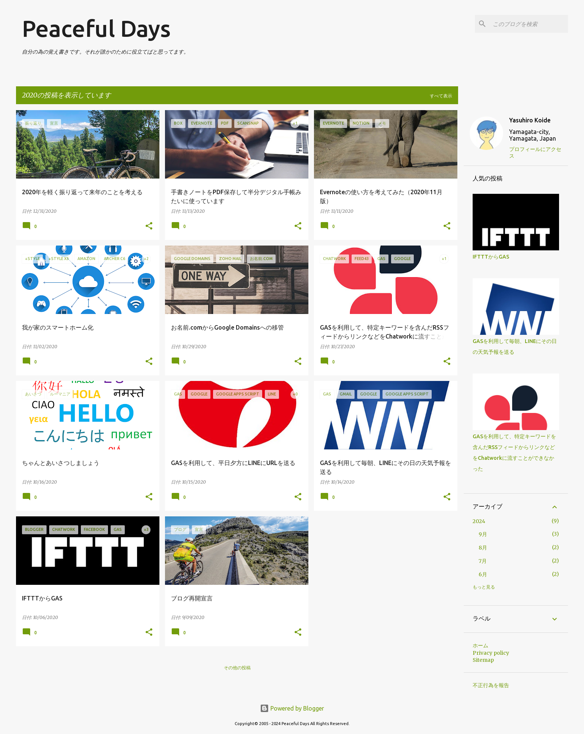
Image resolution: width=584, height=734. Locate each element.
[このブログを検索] (529, 24)
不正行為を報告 (491, 685)
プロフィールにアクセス (535, 152)
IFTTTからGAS (491, 257)
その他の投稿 (237, 667)
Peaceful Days (96, 28)
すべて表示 (441, 95)
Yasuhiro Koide (529, 120)
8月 (483, 547)
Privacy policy (491, 653)
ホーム (480, 645)
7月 (483, 561)
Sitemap (483, 660)
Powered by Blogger (292, 708)
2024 (479, 521)
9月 (483, 534)
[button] (149, 226)
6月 (483, 574)
